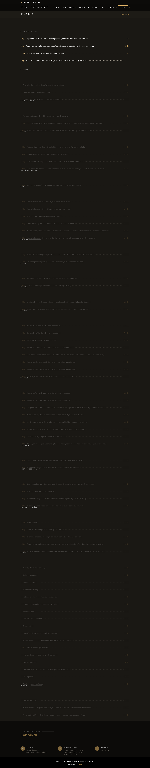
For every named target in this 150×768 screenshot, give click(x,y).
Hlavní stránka (125, 14)
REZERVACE (123, 7)
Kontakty (111, 7)
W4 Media (79, 764)
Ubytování (95, 7)
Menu (64, 7)
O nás (58, 7)
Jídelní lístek (72, 7)
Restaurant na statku (35, 7)
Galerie (103, 7)
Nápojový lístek (84, 7)
